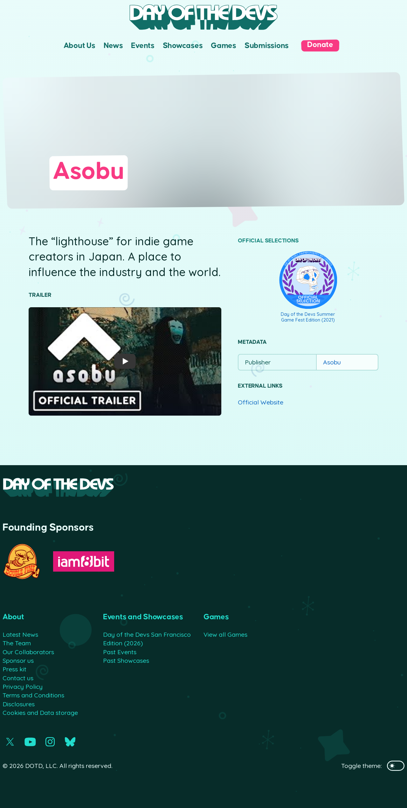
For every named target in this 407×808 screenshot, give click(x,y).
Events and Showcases (143, 617)
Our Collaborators (28, 652)
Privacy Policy (23, 686)
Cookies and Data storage (40, 712)
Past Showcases (126, 660)
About (13, 617)
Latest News (20, 634)
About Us (79, 46)
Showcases (183, 46)
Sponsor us (18, 660)
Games (223, 46)
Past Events (119, 652)
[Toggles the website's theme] (395, 766)
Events (142, 46)
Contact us (18, 678)
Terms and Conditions (33, 695)
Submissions (267, 46)
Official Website (260, 402)
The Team (17, 643)
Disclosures (19, 704)
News (113, 46)
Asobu (332, 362)
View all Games (225, 634)
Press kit (14, 669)
